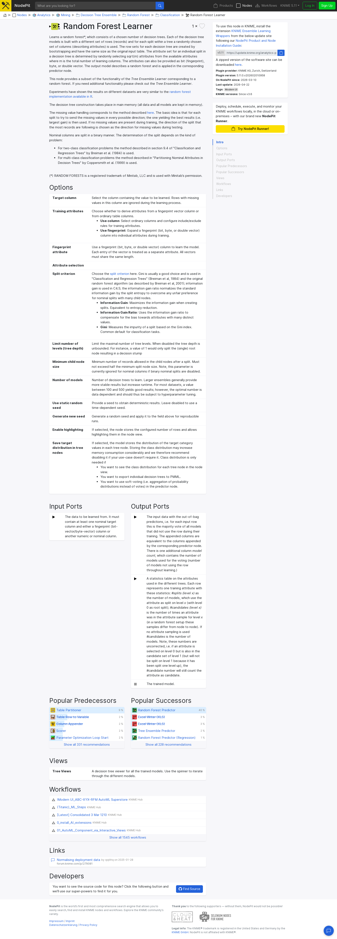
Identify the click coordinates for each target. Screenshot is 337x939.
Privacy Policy (88, 925)
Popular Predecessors (231, 166)
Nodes (244, 5)
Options (221, 148)
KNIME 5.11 (288, 5)
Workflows (266, 5)
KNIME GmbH (180, 932)
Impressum (56, 921)
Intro (220, 142)
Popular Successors (230, 172)
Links (219, 190)
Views (220, 178)
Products (223, 5)
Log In (309, 5)
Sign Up (327, 5)
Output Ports (225, 160)
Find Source (189, 889)
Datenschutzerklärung (63, 925)
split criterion (119, 274)
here (150, 113)
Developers (224, 196)
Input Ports (224, 154)
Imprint (70, 921)
